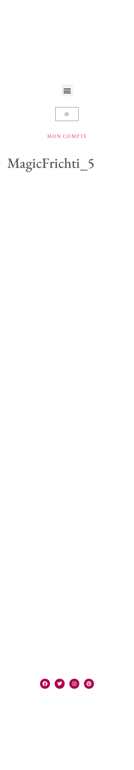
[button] (67, 90)
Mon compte (67, 136)
